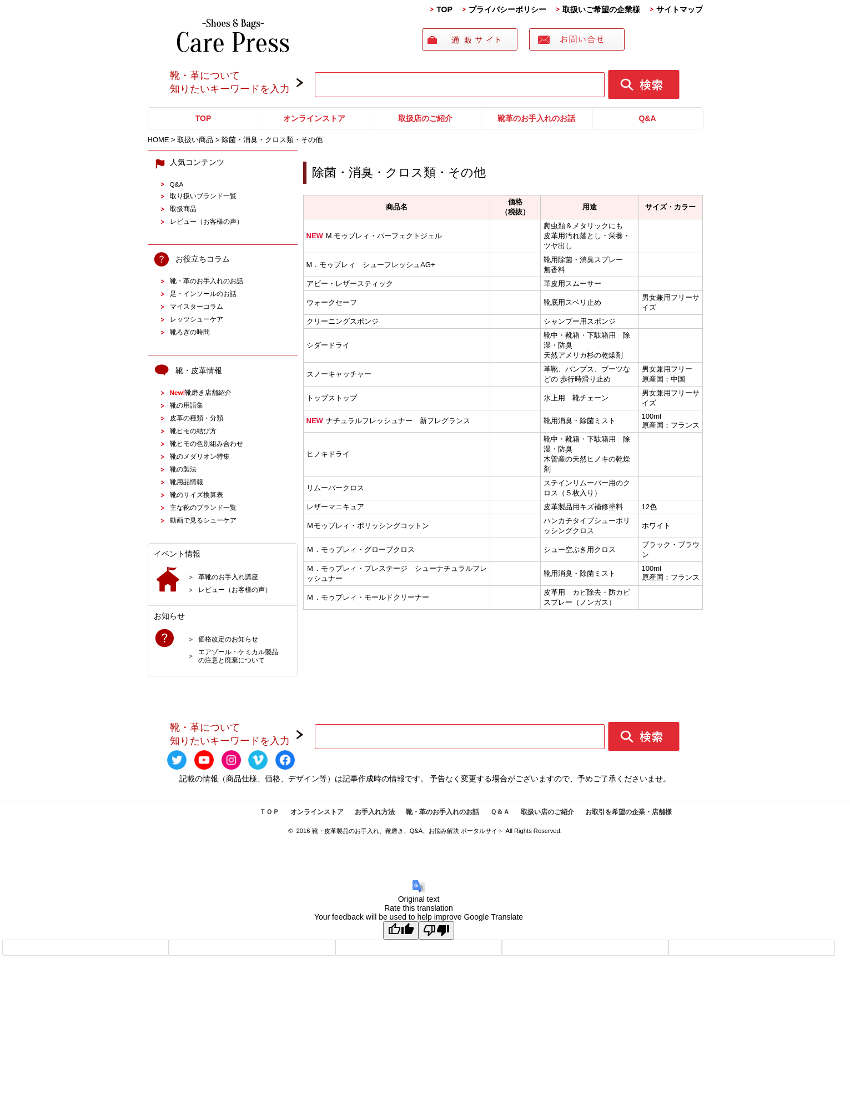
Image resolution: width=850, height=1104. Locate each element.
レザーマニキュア (335, 507)
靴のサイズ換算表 (196, 494)
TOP (444, 9)
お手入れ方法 (375, 812)
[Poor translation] (436, 930)
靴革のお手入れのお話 (536, 118)
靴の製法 (183, 469)
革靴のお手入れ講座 (228, 576)
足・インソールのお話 (203, 293)
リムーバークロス (335, 488)
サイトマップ (679, 9)
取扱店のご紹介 (425, 118)
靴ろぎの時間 (190, 331)
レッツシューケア (196, 319)
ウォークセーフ (331, 302)
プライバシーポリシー (507, 9)
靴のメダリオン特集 (200, 456)
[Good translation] (401, 930)
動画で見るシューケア (203, 520)
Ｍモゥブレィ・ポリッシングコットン (367, 525)
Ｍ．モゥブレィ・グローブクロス (360, 549)
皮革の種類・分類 (196, 417)
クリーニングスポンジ (342, 321)
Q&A (647, 118)
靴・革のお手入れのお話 (206, 280)
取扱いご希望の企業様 (601, 9)
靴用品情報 (186, 481)
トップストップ (331, 398)
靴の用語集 (186, 405)
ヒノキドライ (328, 454)
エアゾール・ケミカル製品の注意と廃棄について (238, 656)
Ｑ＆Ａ (500, 812)
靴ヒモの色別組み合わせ (206, 443)
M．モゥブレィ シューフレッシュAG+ (370, 264)
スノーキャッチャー (338, 374)
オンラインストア (314, 118)
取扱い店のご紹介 (547, 812)
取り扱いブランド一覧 (203, 195)
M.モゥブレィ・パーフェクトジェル (374, 236)
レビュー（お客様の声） (206, 221)
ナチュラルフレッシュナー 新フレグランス (388, 420)
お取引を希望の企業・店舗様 (628, 812)
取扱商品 (183, 208)
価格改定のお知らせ (228, 639)
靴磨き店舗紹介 (201, 392)
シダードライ (328, 345)
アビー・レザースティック (349, 283)
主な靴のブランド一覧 (203, 507)
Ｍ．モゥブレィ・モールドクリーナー (367, 597)
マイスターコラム (196, 306)
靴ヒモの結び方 (193, 430)
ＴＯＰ (269, 812)
